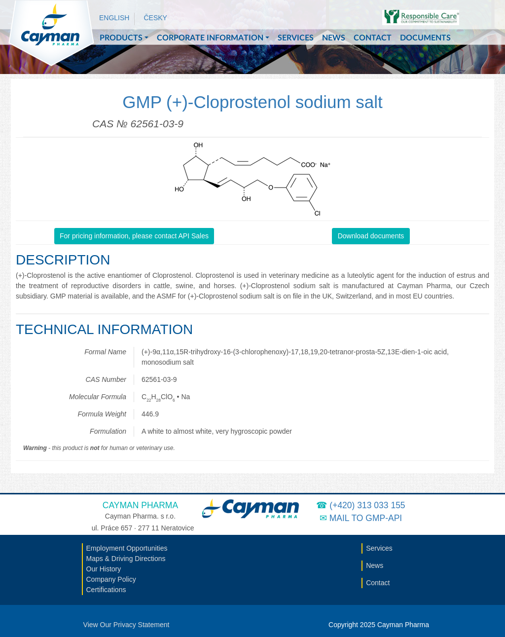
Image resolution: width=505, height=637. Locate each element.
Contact (373, 38)
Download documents (371, 236)
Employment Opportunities (127, 548)
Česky (155, 18)
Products (121, 38)
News (333, 38)
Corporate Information (210, 38)
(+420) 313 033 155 (367, 505)
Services (296, 38)
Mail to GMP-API (365, 518)
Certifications (106, 590)
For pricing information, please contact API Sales (134, 236)
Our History (103, 569)
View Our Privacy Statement (126, 625)
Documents (425, 38)
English (114, 18)
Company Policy (111, 579)
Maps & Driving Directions (126, 558)
